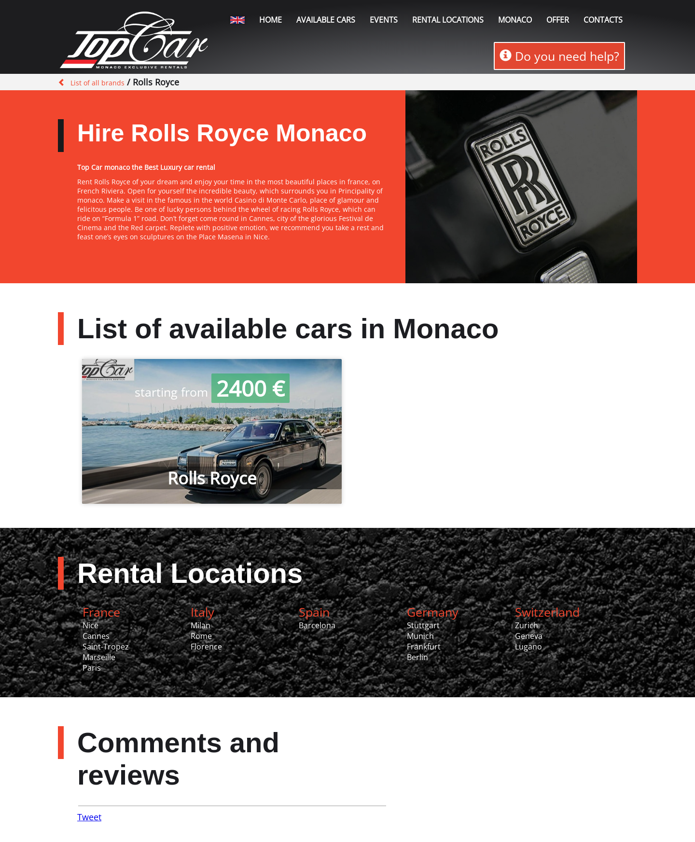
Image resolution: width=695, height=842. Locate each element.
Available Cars (325, 19)
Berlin (417, 657)
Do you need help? (559, 56)
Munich (420, 636)
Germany (433, 612)
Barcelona (317, 625)
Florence (206, 646)
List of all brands (97, 82)
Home (270, 19)
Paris (92, 668)
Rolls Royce (212, 478)
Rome (201, 636)
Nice (90, 625)
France (101, 612)
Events (384, 19)
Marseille (99, 657)
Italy (202, 612)
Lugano (528, 646)
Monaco (515, 19)
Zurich (526, 625)
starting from (212, 392)
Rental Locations (190, 573)
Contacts (603, 19)
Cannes (96, 636)
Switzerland (547, 612)
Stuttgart (423, 625)
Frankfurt (424, 646)
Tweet (89, 817)
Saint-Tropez (106, 646)
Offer (557, 19)
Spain (314, 612)
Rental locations (448, 19)
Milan (200, 625)
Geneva (528, 636)
